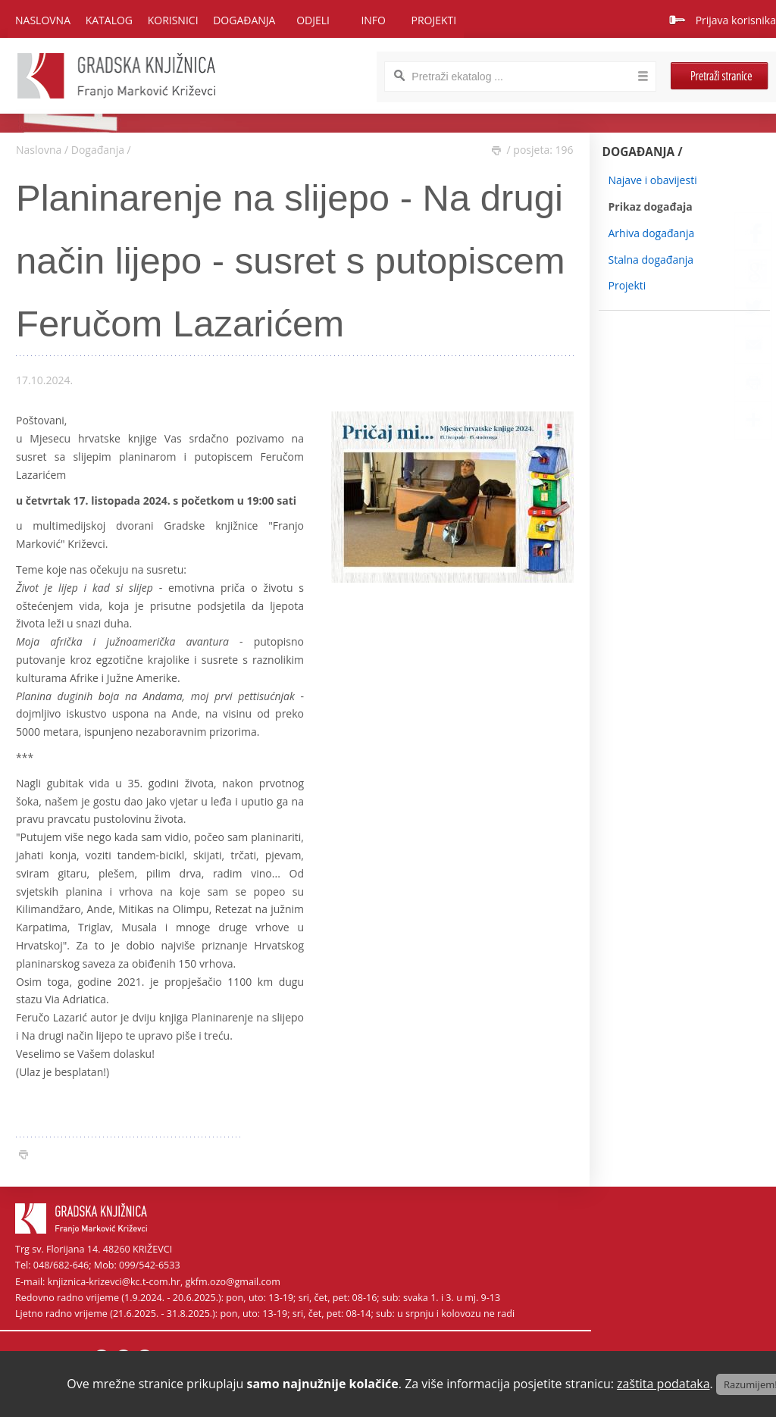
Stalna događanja (651, 259)
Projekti (627, 285)
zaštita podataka (663, 1383)
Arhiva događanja (652, 233)
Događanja (97, 149)
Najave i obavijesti (653, 180)
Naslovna (42, 20)
